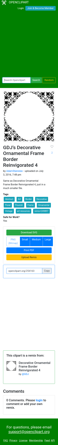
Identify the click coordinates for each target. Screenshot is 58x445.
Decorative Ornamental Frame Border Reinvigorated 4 (34, 366)
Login (21, 8)
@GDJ (25, 374)
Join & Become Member (40, 8)
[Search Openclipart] (16, 80)
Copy (47, 270)
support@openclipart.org (28, 432)
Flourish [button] (19, 205)
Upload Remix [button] (29, 257)
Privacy (13, 440)
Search (36, 80)
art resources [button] (23, 211)
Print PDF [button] (29, 250)
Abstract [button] (9, 199)
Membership (36, 440)
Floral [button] (8, 205)
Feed (47, 440)
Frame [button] (31, 205)
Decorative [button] (42, 199)
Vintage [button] (9, 211)
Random (49, 80)
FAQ (5, 440)
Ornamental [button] (43, 205)
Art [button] (19, 199)
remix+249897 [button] (41, 211)
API (53, 440)
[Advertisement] (29, 44)
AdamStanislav (14, 171)
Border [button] (29, 199)
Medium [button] (36, 239)
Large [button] (48, 239)
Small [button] (25, 239)
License (23, 440)
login (39, 400)
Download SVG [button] (29, 232)
